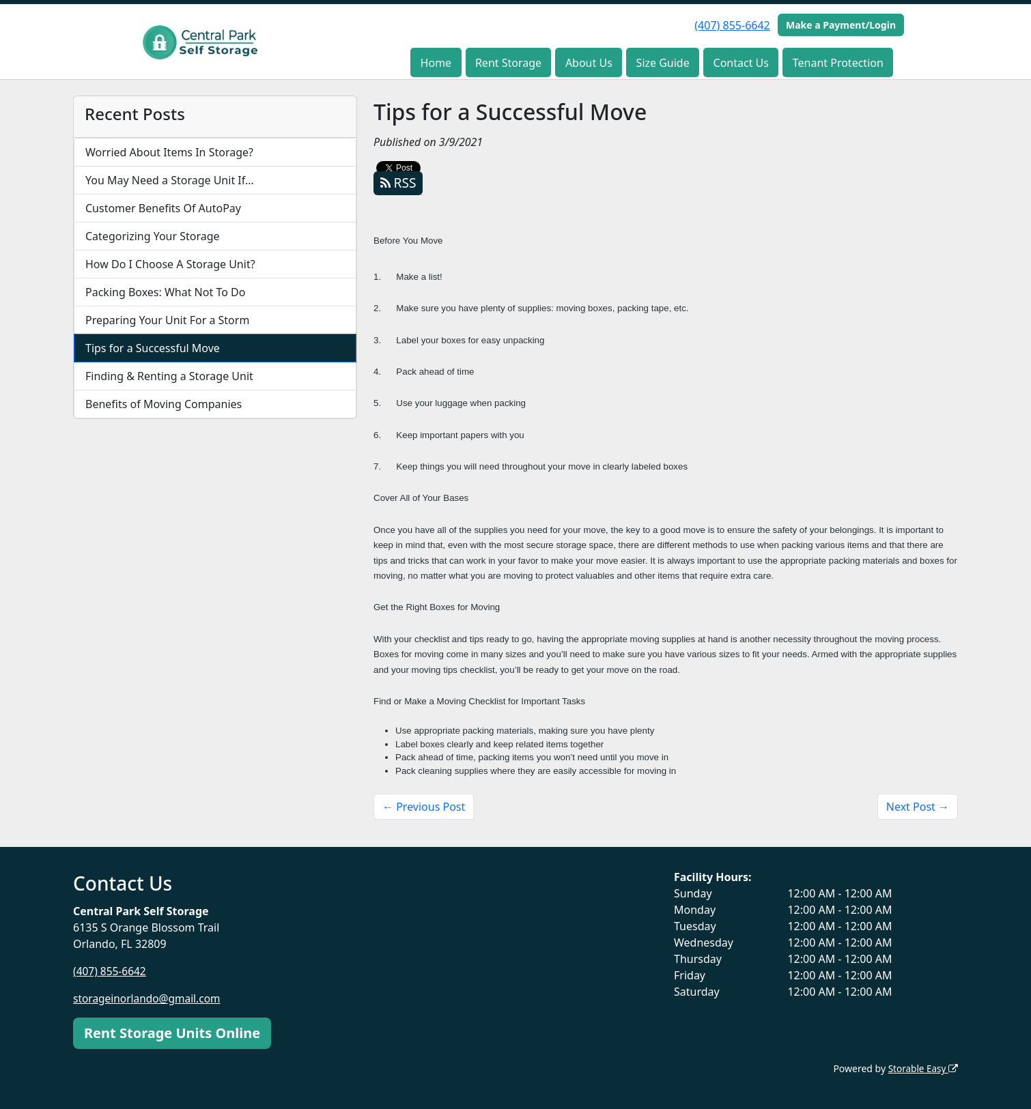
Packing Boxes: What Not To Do (165, 292)
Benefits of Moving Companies (163, 404)
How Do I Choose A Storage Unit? (170, 264)
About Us (588, 62)
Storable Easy (922, 1068)
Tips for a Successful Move (152, 348)
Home (436, 62)
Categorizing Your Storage (152, 236)
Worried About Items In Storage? (169, 152)
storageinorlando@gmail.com (149, 998)
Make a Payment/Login (841, 24)
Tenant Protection (838, 62)
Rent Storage (508, 62)
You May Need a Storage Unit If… (169, 180)
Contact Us (741, 62)
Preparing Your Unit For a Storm (167, 320)
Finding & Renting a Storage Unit (169, 376)
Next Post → (917, 806)
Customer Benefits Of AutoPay (163, 208)
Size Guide (663, 62)
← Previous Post (423, 806)
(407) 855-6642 (731, 25)
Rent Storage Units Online (172, 1033)
